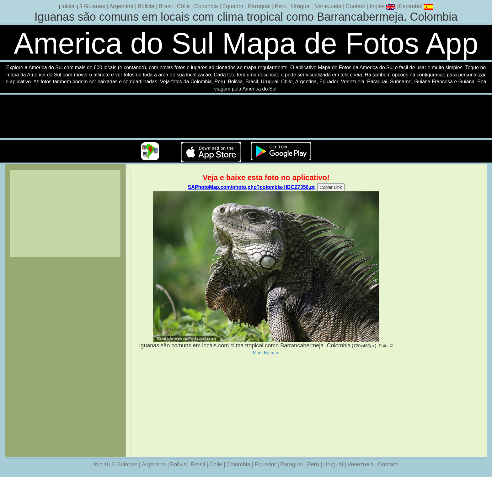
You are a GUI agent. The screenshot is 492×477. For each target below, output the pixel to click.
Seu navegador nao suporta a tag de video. (246, 116)
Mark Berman (266, 352)
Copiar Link (331, 187)
